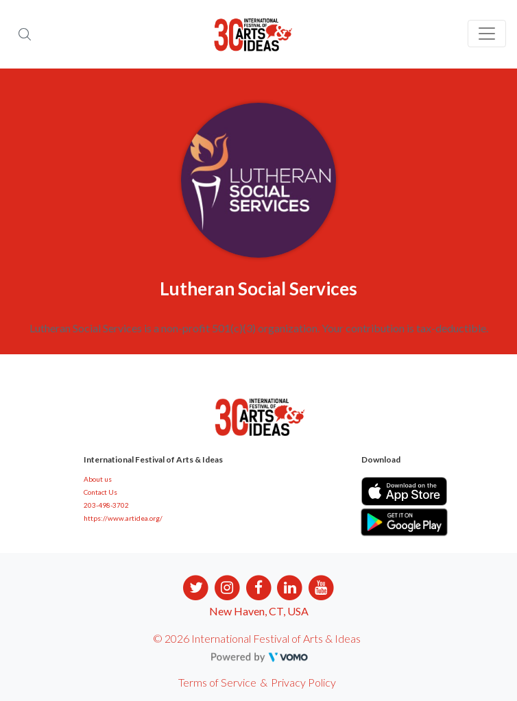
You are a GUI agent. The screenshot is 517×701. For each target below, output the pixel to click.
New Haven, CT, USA (259, 610)
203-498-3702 (106, 505)
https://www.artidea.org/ (123, 518)
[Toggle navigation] (487, 33)
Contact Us (100, 492)
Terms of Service (217, 682)
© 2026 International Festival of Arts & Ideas (257, 638)
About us (98, 479)
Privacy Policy (303, 682)
